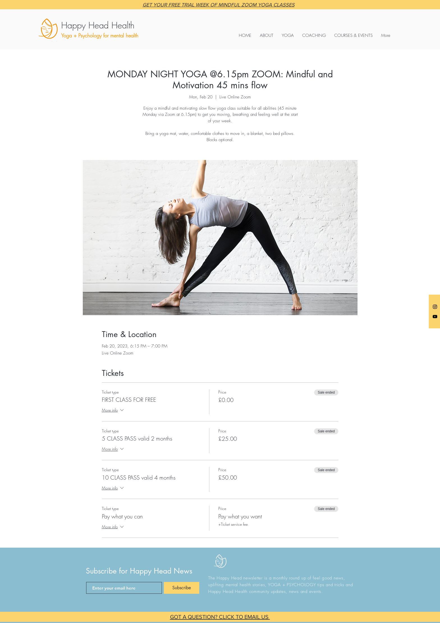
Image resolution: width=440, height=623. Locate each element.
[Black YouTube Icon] (435, 316)
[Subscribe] (181, 588)
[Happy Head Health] (113, 25)
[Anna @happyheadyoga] (435, 307)
